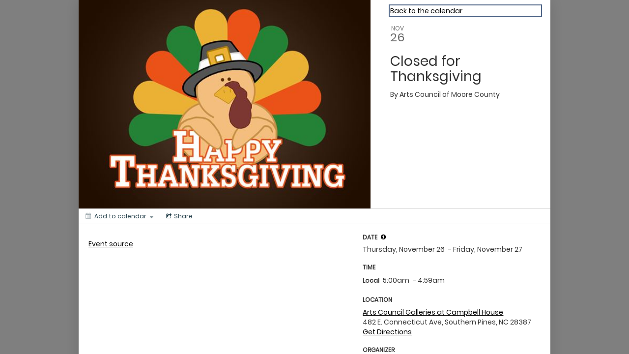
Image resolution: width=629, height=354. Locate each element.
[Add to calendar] (119, 216)
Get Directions (387, 332)
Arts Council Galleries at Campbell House (433, 312)
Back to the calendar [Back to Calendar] (426, 11)
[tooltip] (383, 237)
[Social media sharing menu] (178, 216)
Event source (110, 244)
